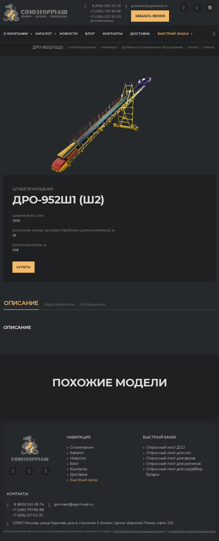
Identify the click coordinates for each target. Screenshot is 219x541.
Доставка (140, 33)
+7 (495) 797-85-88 (105, 11)
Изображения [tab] (95, 304)
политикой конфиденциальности (192, 531)
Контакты (112, 33)
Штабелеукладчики (82, 47)
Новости (69, 33)
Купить (23, 267)
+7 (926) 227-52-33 (105, 17)
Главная (208, 47)
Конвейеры (109, 47)
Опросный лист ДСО (165, 447)
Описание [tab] (22, 303)
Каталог (45, 33)
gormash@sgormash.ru (149, 6)
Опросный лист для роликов (173, 464)
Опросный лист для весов (170, 458)
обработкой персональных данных (138, 531)
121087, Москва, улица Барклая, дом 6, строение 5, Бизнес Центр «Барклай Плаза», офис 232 (92, 523)
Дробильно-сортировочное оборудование (152, 47)
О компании (17, 33)
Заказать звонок (150, 16)
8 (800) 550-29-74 (106, 6)
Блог (90, 33)
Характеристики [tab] (61, 304)
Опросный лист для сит (168, 453)
